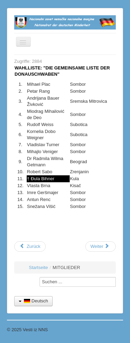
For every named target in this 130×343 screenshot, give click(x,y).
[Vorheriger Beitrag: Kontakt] (30, 246)
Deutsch (33, 300)
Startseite (38, 267)
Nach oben (112, 329)
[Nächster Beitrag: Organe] (100, 246)
